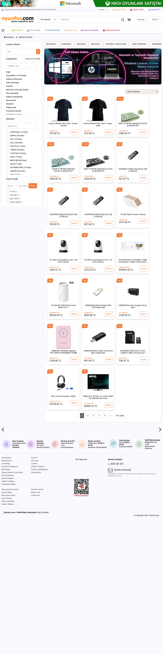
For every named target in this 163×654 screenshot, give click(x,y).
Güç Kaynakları (12, 93)
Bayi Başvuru (6, 461)
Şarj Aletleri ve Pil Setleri (16, 75)
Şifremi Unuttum (37, 467)
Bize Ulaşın (5, 469)
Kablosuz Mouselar (14, 79)
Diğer (8, 72)
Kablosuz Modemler (14, 97)
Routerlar (10, 104)
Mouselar (95, 44)
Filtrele (33, 186)
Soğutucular (11, 107)
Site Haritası (36, 472)
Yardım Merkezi (7, 504)
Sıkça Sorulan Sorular (10, 489)
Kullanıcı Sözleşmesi (39, 469)
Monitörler (51, 44)
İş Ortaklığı (5, 464)
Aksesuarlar (11, 100)
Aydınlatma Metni (8, 484)
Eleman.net (35, 492)
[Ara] (123, 19)
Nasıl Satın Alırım (8, 495)
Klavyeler (81, 44)
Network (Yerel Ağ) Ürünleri (17, 90)
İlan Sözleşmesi (7, 475)
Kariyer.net (35, 495)
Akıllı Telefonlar (139, 44)
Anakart (9, 86)
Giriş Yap (34, 461)
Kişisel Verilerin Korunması (12, 472)
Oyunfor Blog (6, 492)
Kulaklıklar (66, 44)
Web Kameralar (12, 82)
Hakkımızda (6, 458)
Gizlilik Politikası (7, 481)
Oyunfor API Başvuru (9, 467)
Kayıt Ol (34, 458)
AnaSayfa (10, 37)
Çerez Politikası (7, 478)
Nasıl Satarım (6, 498)
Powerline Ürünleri (13, 111)
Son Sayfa (120, 416)
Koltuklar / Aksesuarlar (116, 44)
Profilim (34, 464)
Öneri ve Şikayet (7, 501)
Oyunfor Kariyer (37, 489)
